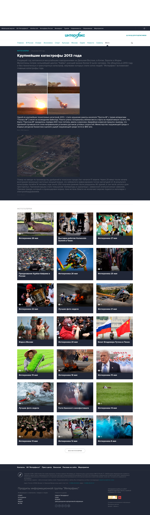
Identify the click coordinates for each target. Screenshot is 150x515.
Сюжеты (99, 43)
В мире (38, 43)
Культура (65, 43)
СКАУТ (20, 499)
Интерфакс (75, 35)
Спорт (57, 43)
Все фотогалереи (75, 451)
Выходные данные (113, 504)
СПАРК (20, 495)
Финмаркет (58, 28)
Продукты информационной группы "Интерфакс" (48, 488)
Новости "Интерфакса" (62, 495)
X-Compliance (22, 497)
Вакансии (57, 467)
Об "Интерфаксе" (22, 28)
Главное (20, 43)
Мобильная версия (8, 28)
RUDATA (57, 499)
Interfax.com (34, 28)
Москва (74, 43)
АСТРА (20, 503)
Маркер (20, 501)
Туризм (66, 28)
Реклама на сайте (70, 467)
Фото (107, 43)
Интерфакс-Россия (46, 28)
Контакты (21, 467)
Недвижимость (76, 28)
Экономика (48, 43)
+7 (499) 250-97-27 (89, 483)
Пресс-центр (47, 467)
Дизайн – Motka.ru (113, 506)
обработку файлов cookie (106, 480)
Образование (87, 28)
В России (29, 43)
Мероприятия (98, 28)
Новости (90, 43)
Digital (82, 43)
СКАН (57, 497)
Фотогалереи (23, 51)
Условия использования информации (119, 502)
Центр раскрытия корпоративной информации (69, 501)
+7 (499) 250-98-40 (74, 483)
